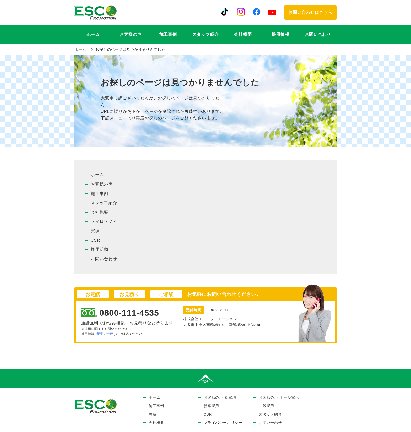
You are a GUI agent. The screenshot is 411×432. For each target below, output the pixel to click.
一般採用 (266, 406)
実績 (95, 231)
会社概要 (243, 34)
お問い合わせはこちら (310, 12)
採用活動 (99, 249)
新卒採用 (211, 406)
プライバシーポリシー (223, 423)
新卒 (99, 334)
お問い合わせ (318, 34)
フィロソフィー (106, 221)
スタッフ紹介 (205, 34)
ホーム (93, 34)
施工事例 (168, 34)
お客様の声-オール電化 (279, 398)
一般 (109, 334)
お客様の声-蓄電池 (220, 398)
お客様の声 (102, 184)
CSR (95, 240)
